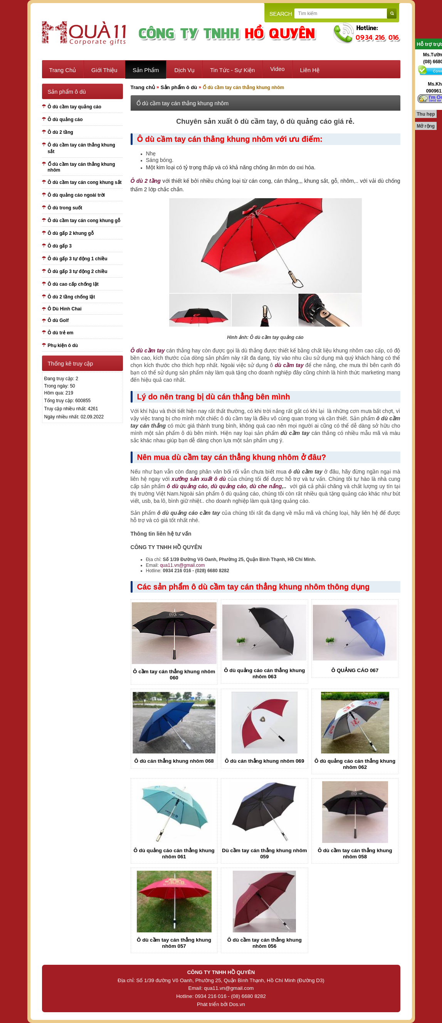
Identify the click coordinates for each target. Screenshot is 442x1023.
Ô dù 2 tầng (60, 132)
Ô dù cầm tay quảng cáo (74, 107)
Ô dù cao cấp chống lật (73, 284)
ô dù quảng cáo (187, 486)
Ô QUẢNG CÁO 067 (354, 670)
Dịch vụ (184, 70)
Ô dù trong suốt (65, 208)
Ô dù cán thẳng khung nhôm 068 (174, 761)
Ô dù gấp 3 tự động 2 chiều (78, 271)
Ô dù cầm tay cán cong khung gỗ (84, 220)
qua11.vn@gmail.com (182, 565)
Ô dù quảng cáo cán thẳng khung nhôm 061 (174, 854)
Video (277, 69)
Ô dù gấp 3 (60, 246)
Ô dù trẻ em (61, 332)
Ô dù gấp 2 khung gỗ (71, 233)
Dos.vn (237, 1004)
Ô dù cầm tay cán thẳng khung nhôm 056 (264, 943)
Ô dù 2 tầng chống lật (71, 297)
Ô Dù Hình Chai (65, 309)
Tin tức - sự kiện (232, 70)
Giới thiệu (104, 70)
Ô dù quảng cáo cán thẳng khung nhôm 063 (264, 673)
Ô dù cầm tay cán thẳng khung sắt (81, 148)
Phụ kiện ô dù (63, 345)
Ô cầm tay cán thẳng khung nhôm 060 (174, 675)
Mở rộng (426, 126)
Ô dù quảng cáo (65, 119)
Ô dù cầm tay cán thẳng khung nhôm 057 (174, 943)
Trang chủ (62, 70)
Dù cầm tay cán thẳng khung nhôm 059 (264, 854)
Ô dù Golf (58, 320)
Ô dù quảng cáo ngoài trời (76, 195)
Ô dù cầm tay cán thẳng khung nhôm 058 (355, 854)
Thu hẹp (426, 114)
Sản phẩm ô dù (179, 87)
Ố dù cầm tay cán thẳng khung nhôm (81, 167)
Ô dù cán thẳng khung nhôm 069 (264, 761)
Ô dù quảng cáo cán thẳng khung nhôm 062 (354, 764)
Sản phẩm (146, 70)
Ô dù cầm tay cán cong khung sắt (85, 182)
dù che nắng (266, 486)
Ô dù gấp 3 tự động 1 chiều (78, 258)
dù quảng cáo (228, 486)
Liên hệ (309, 70)
